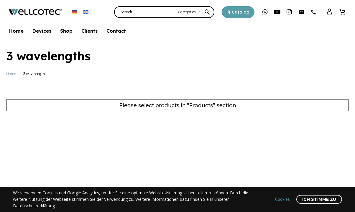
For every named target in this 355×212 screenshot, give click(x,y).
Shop (66, 31)
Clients (89, 31)
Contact (116, 31)
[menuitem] (74, 12)
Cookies (282, 199)
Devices (41, 31)
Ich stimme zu (319, 199)
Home (16, 31)
